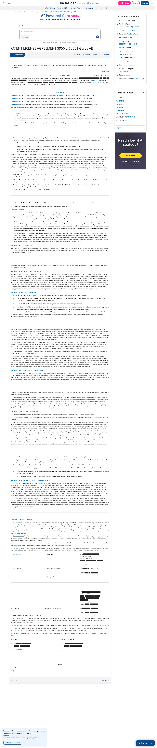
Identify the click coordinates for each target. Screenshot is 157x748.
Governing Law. (17, 625)
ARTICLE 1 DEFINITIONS (20, 111)
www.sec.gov (130, 65)
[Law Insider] (78, 3)
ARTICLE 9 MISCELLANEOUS (21, 520)
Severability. (16, 618)
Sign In (135, 3)
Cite (95, 55)
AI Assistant (50, 8)
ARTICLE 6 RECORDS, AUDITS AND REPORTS (27, 370)
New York (101, 625)
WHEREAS (120, 101)
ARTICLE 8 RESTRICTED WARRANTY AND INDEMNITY (30, 480)
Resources (90, 8)
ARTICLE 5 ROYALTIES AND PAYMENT (24, 292)
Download (17, 55)
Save (77, 55)
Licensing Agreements (127, 71)
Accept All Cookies (12, 742)
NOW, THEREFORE (123, 114)
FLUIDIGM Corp (95, 80)
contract (126, 75)
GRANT (127, 120)
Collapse (104, 680)
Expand (120, 128)
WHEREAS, (15, 95)
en (128, 61)
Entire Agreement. (18, 536)
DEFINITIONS (130, 117)
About (99, 8)
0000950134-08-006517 (128, 44)
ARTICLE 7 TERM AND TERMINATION (24, 412)
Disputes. (15, 628)
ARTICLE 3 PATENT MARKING (21, 245)
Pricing (107, 8)
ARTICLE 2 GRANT (17, 210)
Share (86, 55)
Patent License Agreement (129, 26)
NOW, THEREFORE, (18, 107)
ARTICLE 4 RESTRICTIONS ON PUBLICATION (27, 271)
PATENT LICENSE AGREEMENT (60, 75)
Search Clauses (77, 8)
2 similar (138, 79)
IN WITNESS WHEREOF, (19, 633)
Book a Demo (124, 3)
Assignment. (16, 523)
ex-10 (132, 37)
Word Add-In (63, 8)
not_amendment (125, 54)
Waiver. (15, 543)
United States (131, 30)
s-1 (132, 47)
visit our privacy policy (29, 738)
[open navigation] (152, 3)
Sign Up (145, 3)
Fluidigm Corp (51, 577)
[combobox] (15, 3)
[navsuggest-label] (15, 3)
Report (105, 55)
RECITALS (60, 92)
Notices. (15, 548)
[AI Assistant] (145, 743)
